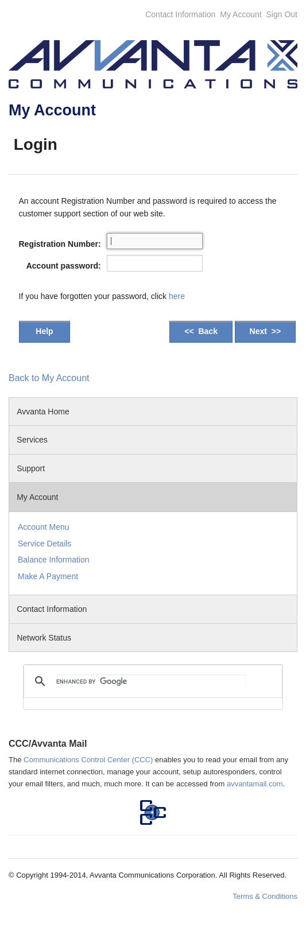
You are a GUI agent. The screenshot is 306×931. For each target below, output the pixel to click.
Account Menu (43, 527)
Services (32, 439)
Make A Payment (48, 576)
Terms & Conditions (265, 896)
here (177, 296)
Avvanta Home (43, 411)
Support (33, 468)
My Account (240, 14)
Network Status (44, 637)
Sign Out (281, 14)
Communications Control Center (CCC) (88, 759)
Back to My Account (49, 378)
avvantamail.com (255, 783)
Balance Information (54, 559)
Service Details (44, 543)
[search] (151, 681)
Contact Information (180, 14)
